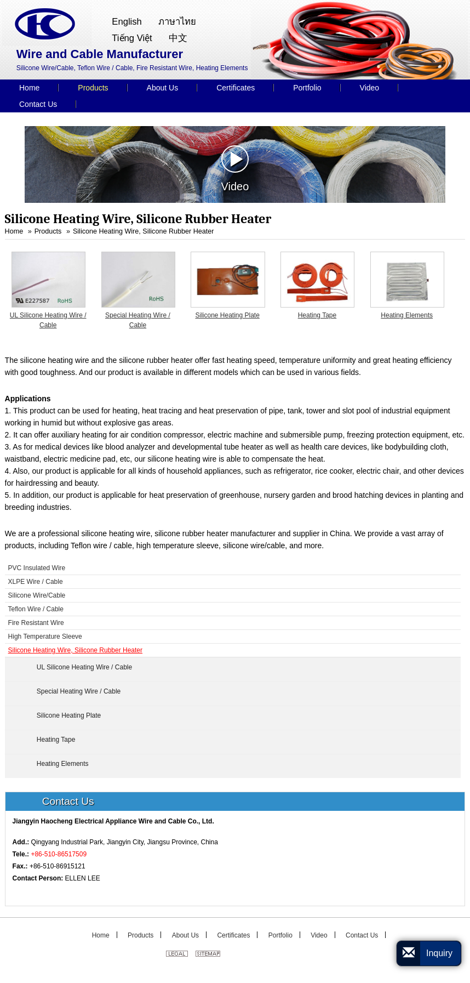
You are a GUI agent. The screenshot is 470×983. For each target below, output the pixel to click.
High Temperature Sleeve (45, 636)
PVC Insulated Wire (37, 568)
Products (48, 231)
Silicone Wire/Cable (37, 595)
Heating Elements (407, 315)
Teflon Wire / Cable (36, 609)
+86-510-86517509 (59, 854)
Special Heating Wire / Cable (137, 320)
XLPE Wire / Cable (35, 582)
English (127, 21)
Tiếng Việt (132, 38)
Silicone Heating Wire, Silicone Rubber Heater (143, 231)
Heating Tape (317, 315)
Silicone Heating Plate (227, 315)
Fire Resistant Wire (36, 623)
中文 (178, 38)
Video (235, 168)
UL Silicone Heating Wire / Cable (48, 320)
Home (14, 231)
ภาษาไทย (177, 21)
